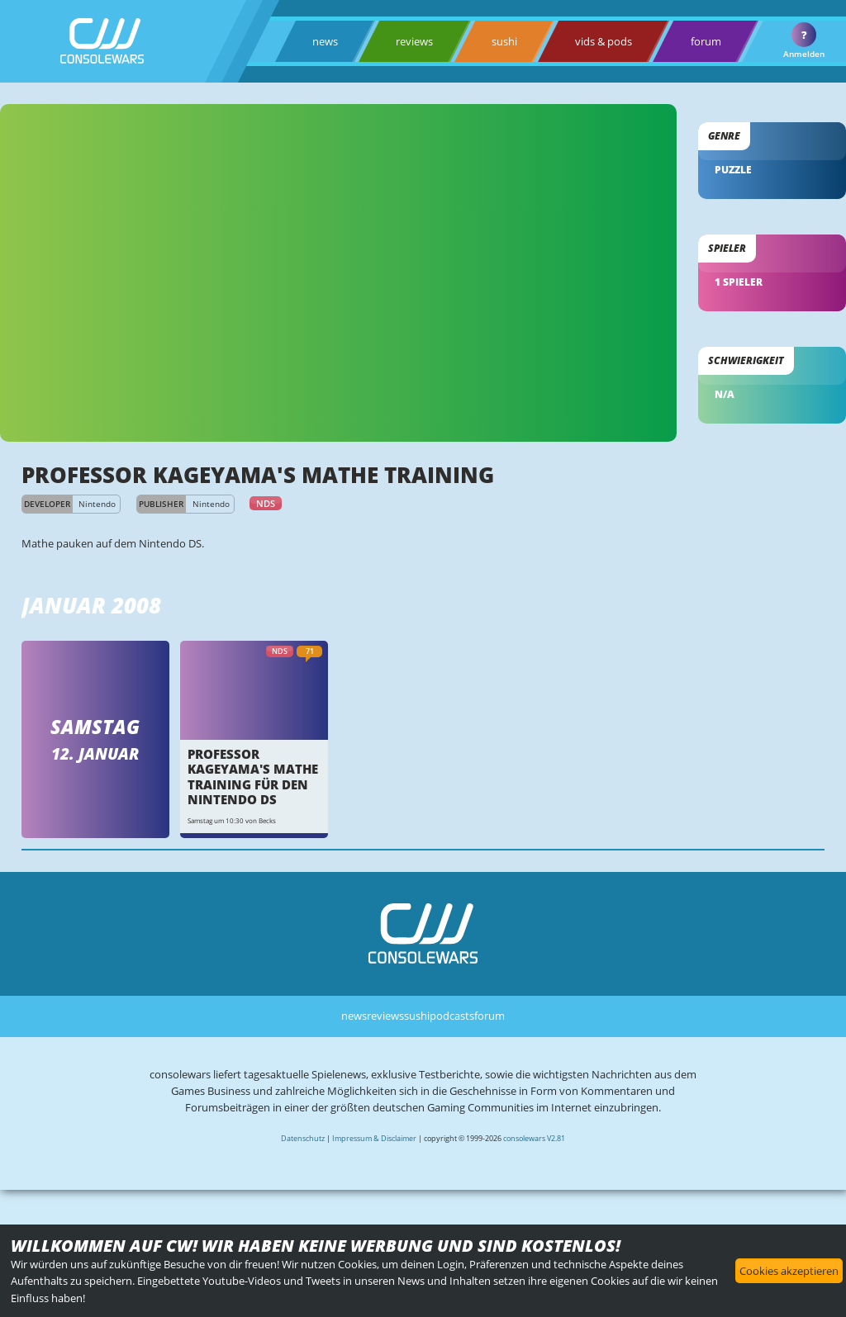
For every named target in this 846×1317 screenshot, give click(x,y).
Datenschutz (303, 1138)
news (325, 41)
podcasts (452, 1015)
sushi (504, 41)
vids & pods (603, 41)
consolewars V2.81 (534, 1138)
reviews (414, 41)
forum (706, 41)
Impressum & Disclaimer (374, 1138)
